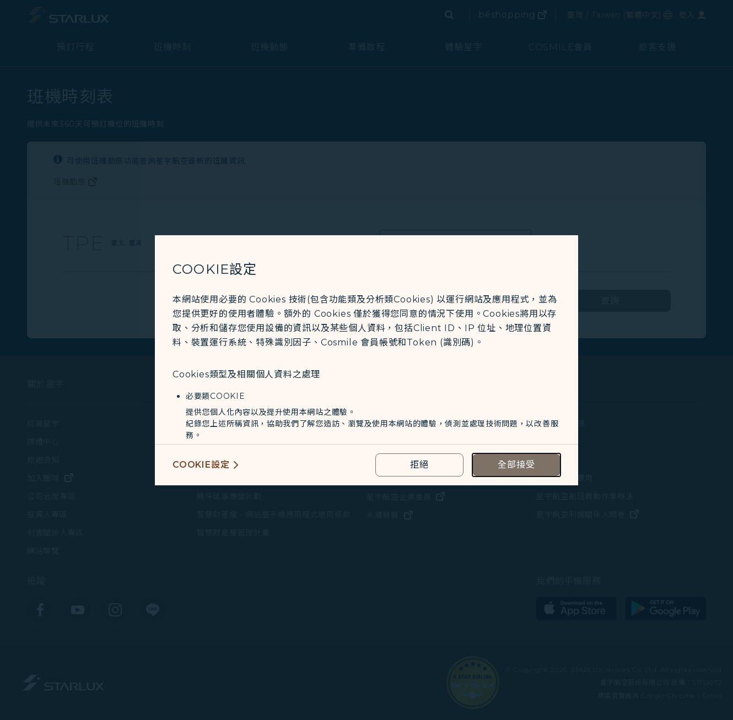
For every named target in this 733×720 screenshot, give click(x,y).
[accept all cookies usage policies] (516, 465)
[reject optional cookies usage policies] (419, 465)
